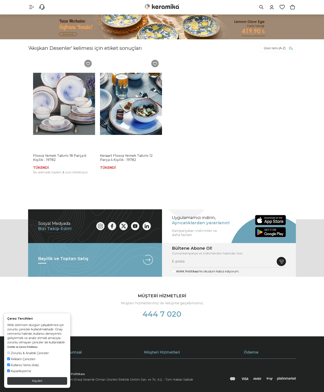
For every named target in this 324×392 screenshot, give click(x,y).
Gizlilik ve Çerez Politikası (22, 346)
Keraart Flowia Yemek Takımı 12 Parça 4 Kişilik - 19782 (126, 158)
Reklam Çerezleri (21, 359)
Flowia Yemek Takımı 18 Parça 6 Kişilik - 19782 (59, 158)
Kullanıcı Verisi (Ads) (23, 365)
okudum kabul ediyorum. (207, 271)
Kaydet (37, 381)
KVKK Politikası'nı (189, 271)
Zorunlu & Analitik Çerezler (28, 353)
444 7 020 (162, 314)
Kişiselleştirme (19, 371)
